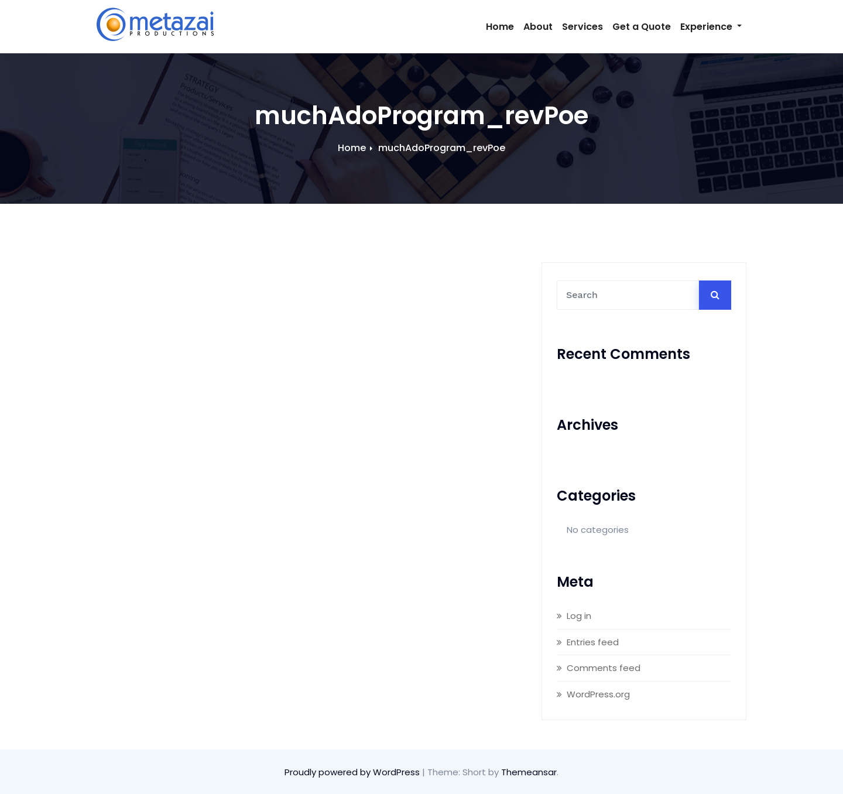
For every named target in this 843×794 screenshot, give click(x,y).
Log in (579, 616)
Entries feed (593, 642)
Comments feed (603, 668)
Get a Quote (641, 26)
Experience (711, 26)
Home (500, 26)
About (538, 26)
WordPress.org (598, 694)
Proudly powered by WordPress (353, 772)
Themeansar (529, 772)
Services (582, 26)
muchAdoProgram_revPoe (441, 148)
